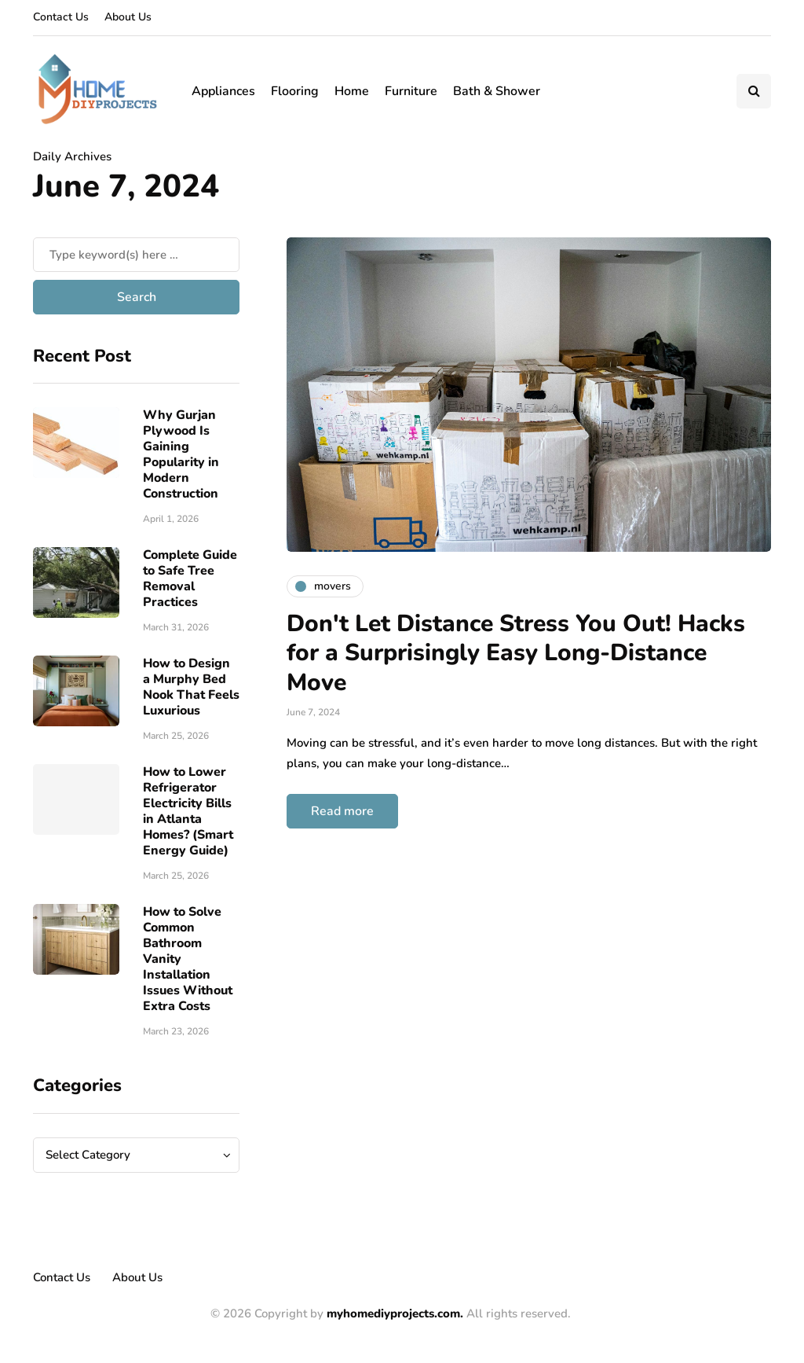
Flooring (295, 91)
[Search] (136, 254)
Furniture (411, 91)
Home (351, 91)
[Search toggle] (753, 91)
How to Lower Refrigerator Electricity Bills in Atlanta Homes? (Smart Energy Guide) (188, 811)
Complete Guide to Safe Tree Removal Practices (190, 578)
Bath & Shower (496, 91)
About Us (128, 16)
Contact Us (61, 16)
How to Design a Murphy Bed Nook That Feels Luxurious (191, 687)
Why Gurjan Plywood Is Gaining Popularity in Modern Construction (181, 454)
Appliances (223, 91)
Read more (342, 811)
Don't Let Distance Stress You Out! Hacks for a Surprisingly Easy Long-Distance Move (516, 653)
